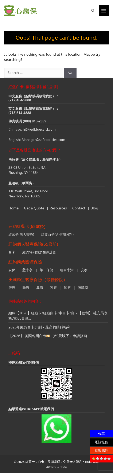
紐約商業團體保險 (25, 262)
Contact (78, 208)
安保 (11, 270)
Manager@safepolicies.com (43, 139)
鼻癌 (39, 287)
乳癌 (53, 287)
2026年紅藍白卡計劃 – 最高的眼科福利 (39, 327)
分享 (101, 433)
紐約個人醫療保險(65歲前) (33, 244)
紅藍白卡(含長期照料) (57, 234)
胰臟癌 (83, 287)
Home (13, 208)
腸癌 (25, 287)
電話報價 (101, 442)
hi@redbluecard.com (39, 129)
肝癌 (11, 287)
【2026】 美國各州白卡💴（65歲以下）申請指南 (47, 335)
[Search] (70, 73)
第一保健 (46, 270)
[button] (93, 10)
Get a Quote (34, 208)
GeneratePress (56, 466)
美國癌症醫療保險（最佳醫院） (37, 279)
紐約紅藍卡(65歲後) (26, 226)
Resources (58, 208)
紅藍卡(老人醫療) (21, 234)
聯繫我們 (101, 450)
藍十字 (27, 270)
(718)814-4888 (19, 112)
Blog (94, 208)
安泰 (84, 270)
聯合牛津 (67, 270)
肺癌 (67, 287)
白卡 (11, 252)
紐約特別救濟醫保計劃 (39, 252)
